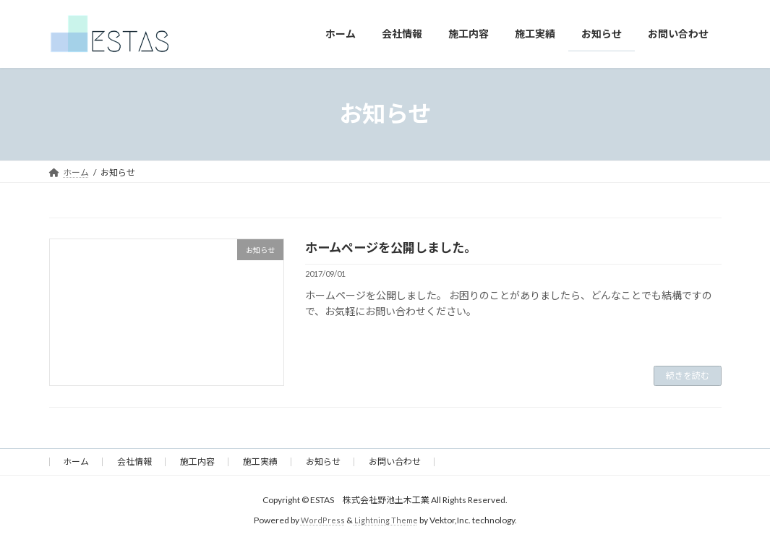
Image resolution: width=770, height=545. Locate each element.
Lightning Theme (386, 520)
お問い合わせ (395, 461)
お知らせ (323, 461)
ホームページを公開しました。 (396, 247)
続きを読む (687, 375)
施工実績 (260, 461)
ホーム (76, 461)
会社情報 (134, 461)
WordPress (321, 520)
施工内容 (197, 461)
